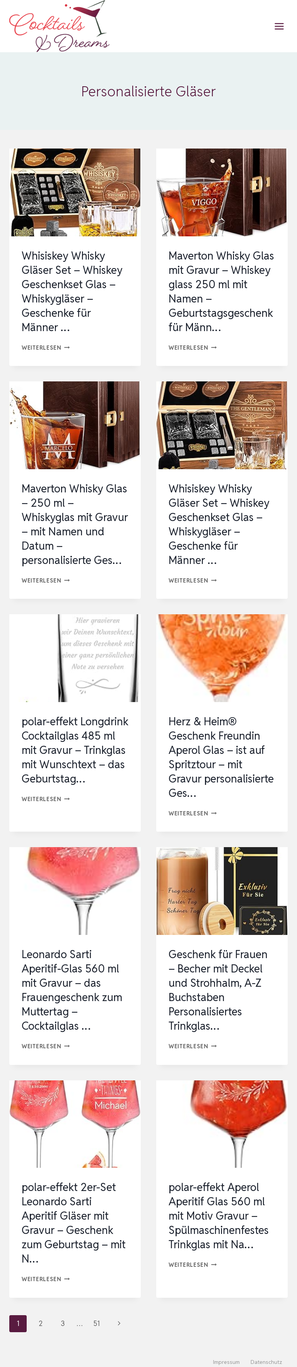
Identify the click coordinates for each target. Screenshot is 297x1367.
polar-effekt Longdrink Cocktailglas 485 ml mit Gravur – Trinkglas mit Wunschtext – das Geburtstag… (74, 754)
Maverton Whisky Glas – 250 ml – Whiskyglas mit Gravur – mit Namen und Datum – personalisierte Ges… (75, 522)
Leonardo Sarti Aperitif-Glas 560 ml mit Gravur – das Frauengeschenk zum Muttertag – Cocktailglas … (72, 985)
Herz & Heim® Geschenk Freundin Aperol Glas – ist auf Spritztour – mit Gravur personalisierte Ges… (221, 754)
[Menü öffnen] (279, 26)
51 (96, 1316)
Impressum (226, 1355)
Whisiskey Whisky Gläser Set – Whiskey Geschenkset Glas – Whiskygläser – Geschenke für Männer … (72, 291)
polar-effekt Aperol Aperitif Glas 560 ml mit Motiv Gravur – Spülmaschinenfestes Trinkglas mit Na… (219, 1210)
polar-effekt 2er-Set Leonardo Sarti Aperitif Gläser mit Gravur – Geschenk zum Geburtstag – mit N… (74, 1217)
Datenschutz (266, 1355)
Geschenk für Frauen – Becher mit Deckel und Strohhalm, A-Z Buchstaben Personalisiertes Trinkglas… (219, 985)
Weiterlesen (46, 346)
